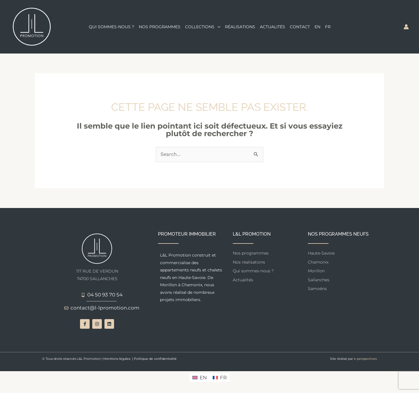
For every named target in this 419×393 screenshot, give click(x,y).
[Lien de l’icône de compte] (406, 26)
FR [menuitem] (223, 377)
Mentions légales (116, 359)
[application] (217, 26)
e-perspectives (365, 359)
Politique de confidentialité (155, 359)
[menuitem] (317, 26)
